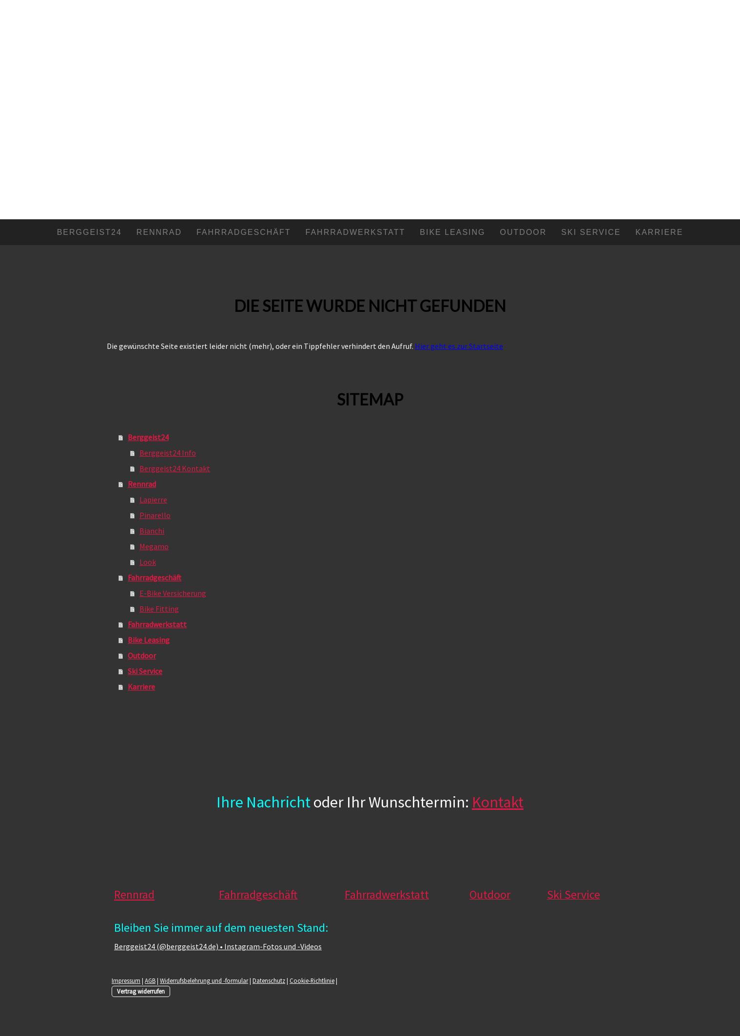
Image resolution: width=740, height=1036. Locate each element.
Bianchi (151, 531)
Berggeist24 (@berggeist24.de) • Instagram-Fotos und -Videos (218, 946)
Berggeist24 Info (167, 453)
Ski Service (591, 232)
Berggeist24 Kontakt (174, 468)
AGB (150, 980)
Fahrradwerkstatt (356, 232)
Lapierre (153, 499)
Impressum (126, 980)
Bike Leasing (452, 232)
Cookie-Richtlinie (312, 980)
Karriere (659, 232)
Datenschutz (269, 980)
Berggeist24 (89, 232)
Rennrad (159, 232)
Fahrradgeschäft (243, 232)
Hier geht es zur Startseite (459, 346)
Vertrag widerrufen (141, 991)
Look (147, 562)
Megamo (154, 546)
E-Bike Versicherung (172, 593)
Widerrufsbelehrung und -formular (204, 980)
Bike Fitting (159, 609)
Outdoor (523, 232)
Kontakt (498, 802)
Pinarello (155, 515)
